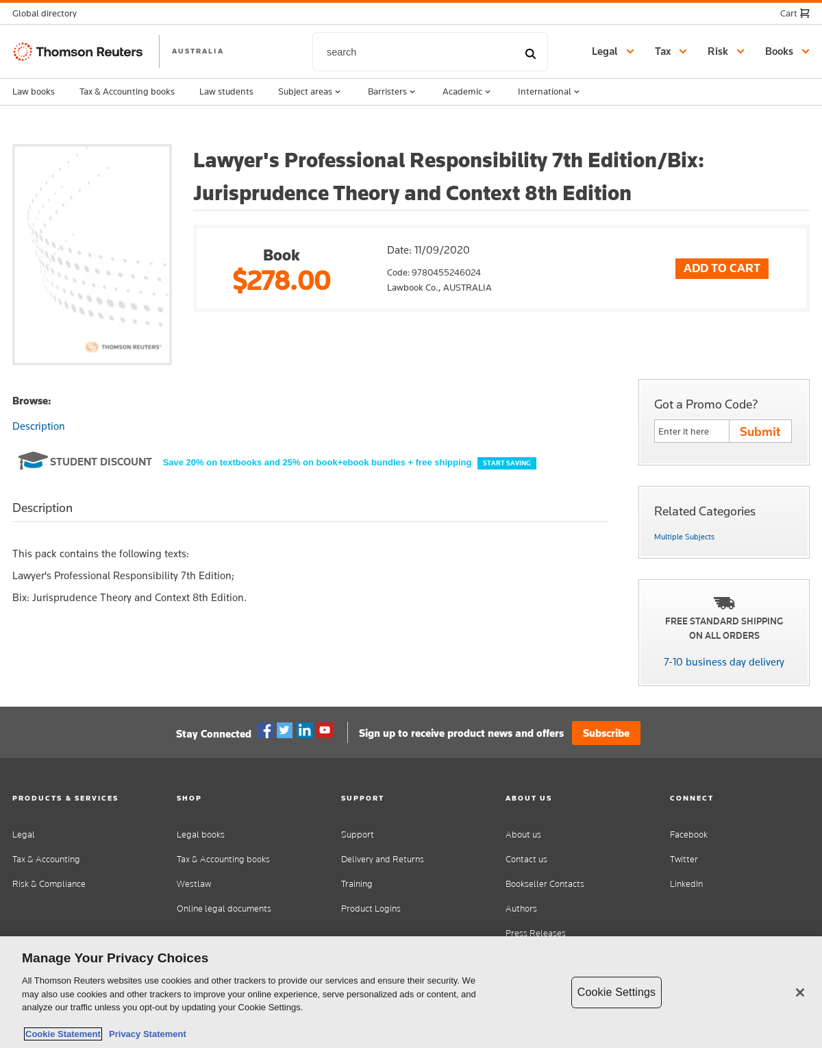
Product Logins (371, 908)
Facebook (265, 730)
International (550, 91)
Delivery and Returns (382, 859)
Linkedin (305, 730)
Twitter (285, 730)
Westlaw (194, 884)
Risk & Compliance (49, 884)
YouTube (324, 730)
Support (357, 834)
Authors (521, 908)
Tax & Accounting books (127, 91)
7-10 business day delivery (724, 661)
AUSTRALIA (198, 51)
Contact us (526, 859)
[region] (411, 992)
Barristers (393, 91)
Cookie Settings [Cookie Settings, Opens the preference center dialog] (616, 992)
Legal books (201, 834)
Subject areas (310, 91)
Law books (33, 91)
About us (523, 834)
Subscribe (606, 733)
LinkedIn (686, 884)
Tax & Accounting (46, 859)
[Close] (800, 992)
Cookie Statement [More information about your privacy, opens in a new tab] (63, 1034)
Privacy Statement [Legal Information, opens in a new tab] (145, 1034)
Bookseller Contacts (545, 884)
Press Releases (536, 933)
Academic (468, 91)
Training (357, 884)
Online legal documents (224, 908)
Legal (23, 834)
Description (38, 425)
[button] (48, 13)
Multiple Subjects (684, 536)
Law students (226, 91)
